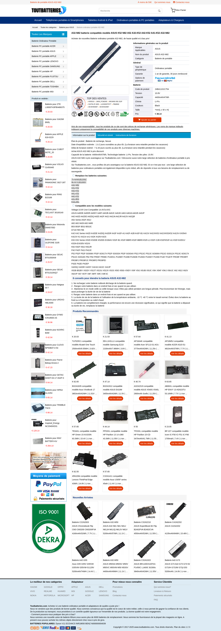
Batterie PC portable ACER (43, 46)
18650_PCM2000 (101, 101)
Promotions (118, 587)
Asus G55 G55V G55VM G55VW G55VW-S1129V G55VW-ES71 (83, 566)
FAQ (156, 600)
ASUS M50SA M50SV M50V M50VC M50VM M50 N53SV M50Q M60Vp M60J (115, 566)
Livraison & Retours (162, 591)
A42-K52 (75, 196)
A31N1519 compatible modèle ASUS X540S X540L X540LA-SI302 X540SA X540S (146, 388)
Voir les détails (84, 353)
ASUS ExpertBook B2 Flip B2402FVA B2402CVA (145, 528)
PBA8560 (116, 104)
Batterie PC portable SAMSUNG (46, 66)
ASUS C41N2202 (172, 526)
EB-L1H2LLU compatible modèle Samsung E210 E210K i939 (114, 343)
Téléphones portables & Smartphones (65, 20)
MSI (73, 591)
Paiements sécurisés (163, 595)
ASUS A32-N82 (162, 54)
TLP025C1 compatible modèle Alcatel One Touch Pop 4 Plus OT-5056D (83, 343)
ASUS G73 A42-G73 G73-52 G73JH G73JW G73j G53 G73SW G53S (177, 566)
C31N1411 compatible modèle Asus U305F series (115, 478)
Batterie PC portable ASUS (43, 51)
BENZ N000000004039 (95, 623)
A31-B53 (75, 199)
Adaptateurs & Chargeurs (171, 20)
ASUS (157, 49)
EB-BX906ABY (93, 107)
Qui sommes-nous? (162, 587)
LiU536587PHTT (106, 104)
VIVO (32, 591)
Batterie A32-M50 (110, 522)
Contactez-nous (182, 2)
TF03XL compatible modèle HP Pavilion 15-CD (146, 433)
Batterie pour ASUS (66, 27)
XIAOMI (33, 587)
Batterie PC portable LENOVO (45, 61)
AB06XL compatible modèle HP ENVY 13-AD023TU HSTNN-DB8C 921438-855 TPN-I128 (177, 388)
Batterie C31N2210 (142, 522)
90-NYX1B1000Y (79, 182)
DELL (101, 587)
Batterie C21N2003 (80, 522)
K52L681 (75, 202)
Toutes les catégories (49, 27)
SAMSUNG (104, 595)
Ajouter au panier (147, 120)
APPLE (74, 587)
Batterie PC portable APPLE (44, 56)
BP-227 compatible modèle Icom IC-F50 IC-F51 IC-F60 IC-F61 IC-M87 (177, 433)
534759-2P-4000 (94, 104)
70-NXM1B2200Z (79, 179)
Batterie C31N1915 (142, 560)
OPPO (60, 587)
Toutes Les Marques (48, 34)
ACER (88, 595)
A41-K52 (75, 193)
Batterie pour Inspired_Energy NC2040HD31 (52, 423)
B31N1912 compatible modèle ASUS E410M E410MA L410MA (112, 388)
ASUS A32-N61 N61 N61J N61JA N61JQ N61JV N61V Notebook (115, 528)
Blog (115, 591)
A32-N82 (75, 185)
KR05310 (91, 101)
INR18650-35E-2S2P (115, 101)
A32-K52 (75, 190)
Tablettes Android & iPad (100, 20)
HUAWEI (61, 591)
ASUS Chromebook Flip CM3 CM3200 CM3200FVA (84, 528)
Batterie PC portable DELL (43, 81)
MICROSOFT (63, 595)
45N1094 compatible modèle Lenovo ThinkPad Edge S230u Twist (84, 478)
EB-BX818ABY (104, 107)
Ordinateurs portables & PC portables (135, 20)
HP (72, 595)
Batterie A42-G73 (172, 560)
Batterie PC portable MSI (43, 92)
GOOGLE (48, 587)
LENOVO (103, 591)
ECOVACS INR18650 (75, 623)
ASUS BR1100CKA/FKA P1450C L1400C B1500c (145, 566)
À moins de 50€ (145, 2)
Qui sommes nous (162, 2)
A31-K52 (75, 188)
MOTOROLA (49, 595)
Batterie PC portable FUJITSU (45, 76)
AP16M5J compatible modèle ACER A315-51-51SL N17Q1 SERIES (175, 343)
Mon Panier (181, 10)
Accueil (38, 20)
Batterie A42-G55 (79, 560)
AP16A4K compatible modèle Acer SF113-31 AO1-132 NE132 (146, 343)
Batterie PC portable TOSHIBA (45, 86)
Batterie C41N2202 (173, 522)
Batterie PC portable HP (42, 71)
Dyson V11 (60, 623)
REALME (48, 591)
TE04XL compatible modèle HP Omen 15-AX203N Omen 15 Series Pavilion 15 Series (84, 433)
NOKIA (33, 595)
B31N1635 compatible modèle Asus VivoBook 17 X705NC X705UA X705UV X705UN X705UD (83, 388)
